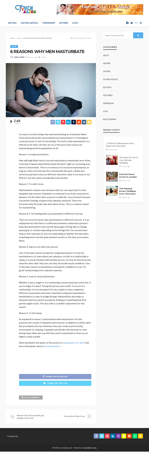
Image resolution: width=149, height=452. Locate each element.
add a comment (31, 398)
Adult (106, 55)
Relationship (109, 119)
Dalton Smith (19, 57)
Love (75, 23)
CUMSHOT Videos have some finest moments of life (120, 144)
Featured (108, 95)
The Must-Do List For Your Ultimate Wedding (128, 160)
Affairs (63, 23)
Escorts (107, 87)
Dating (12, 23)
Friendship (48, 23)
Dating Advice (29, 23)
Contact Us (12, 436)
